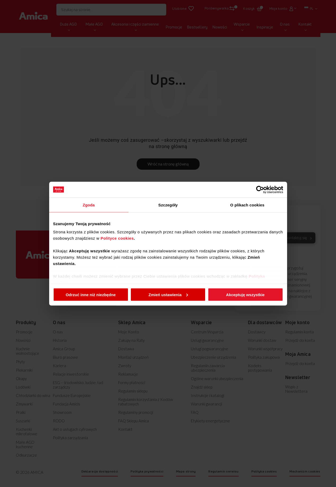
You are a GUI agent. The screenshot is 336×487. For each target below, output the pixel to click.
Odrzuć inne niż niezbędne (91, 294)
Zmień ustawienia (168, 294)
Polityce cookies (117, 238)
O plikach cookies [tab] (247, 204)
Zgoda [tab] (89, 204)
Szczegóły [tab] (168, 204)
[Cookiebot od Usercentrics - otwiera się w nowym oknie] (260, 189)
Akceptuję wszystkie (245, 294)
